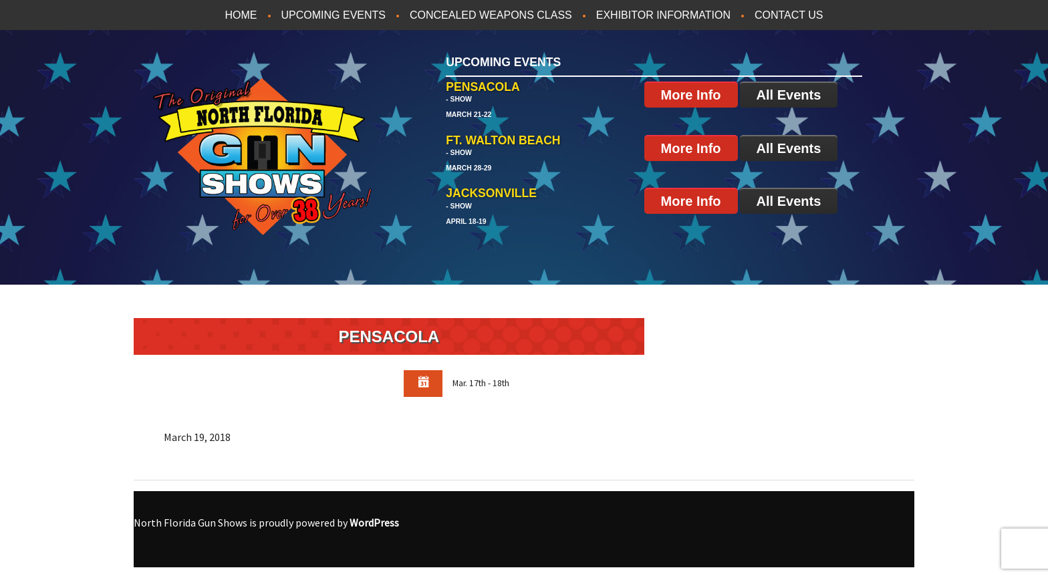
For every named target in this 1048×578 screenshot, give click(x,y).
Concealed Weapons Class (491, 15)
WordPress (374, 522)
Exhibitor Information (663, 15)
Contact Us (789, 15)
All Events (789, 95)
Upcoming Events (333, 15)
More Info (691, 95)
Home (241, 15)
